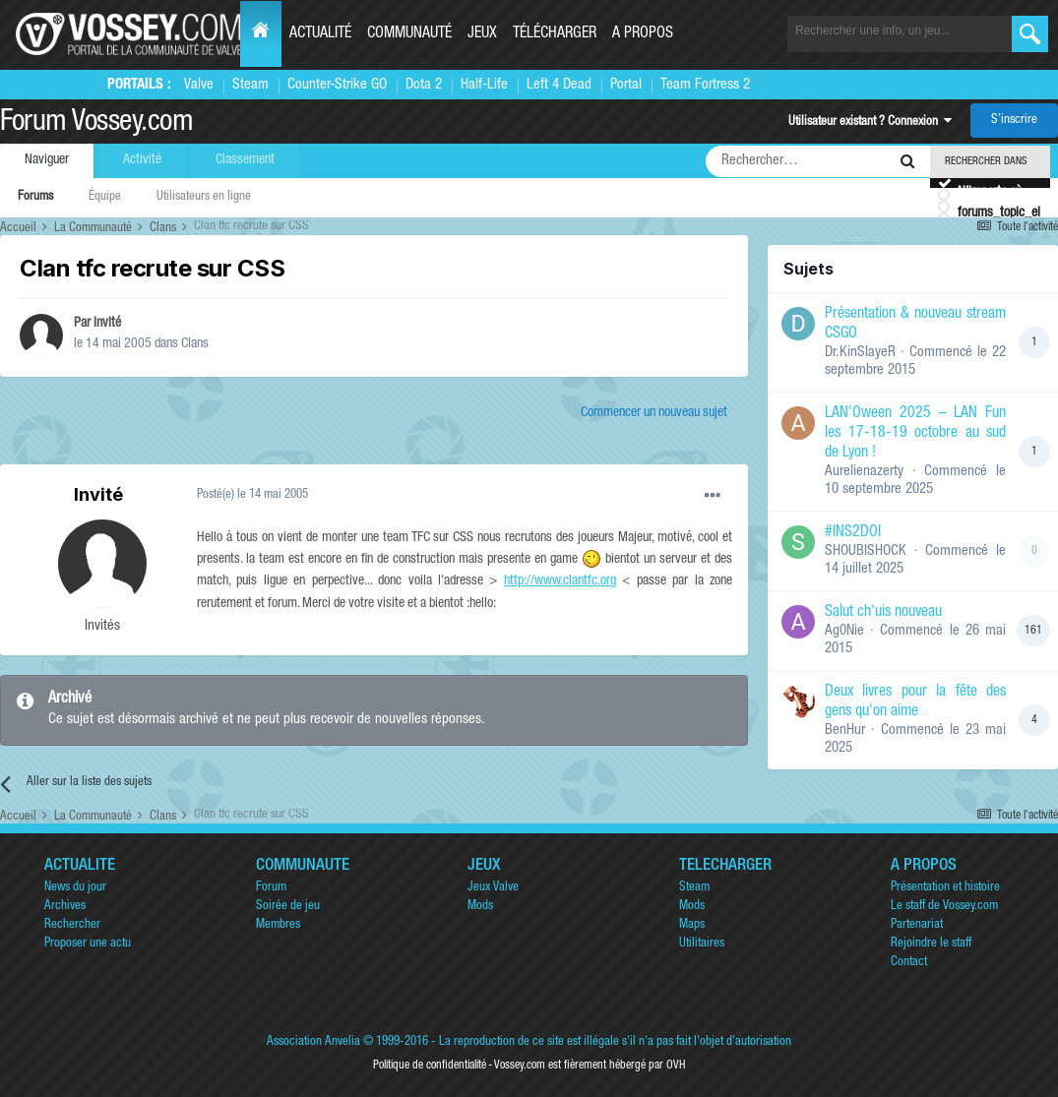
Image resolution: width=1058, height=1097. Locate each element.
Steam (250, 85)
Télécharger (554, 34)
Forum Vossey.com (96, 124)
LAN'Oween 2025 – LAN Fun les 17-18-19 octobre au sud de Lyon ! (915, 433)
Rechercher (72, 925)
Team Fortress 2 (705, 85)
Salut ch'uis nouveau (883, 613)
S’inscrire (1014, 120)
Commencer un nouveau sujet (654, 413)
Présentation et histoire (945, 888)
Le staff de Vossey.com (944, 906)
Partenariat (917, 925)
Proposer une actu (87, 944)
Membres (278, 925)
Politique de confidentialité (429, 1065)
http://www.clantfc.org (560, 581)
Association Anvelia (313, 1042)
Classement (245, 160)
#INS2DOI (853, 533)
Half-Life (484, 85)
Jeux (482, 34)
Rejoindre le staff (931, 944)
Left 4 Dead (559, 85)
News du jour (75, 888)
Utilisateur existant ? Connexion (870, 122)
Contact (909, 962)
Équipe (105, 197)
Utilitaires (701, 944)
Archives (65, 906)
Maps (692, 925)
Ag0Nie (844, 631)
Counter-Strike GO (337, 85)
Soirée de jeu (288, 906)
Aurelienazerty (864, 471)
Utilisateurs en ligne (203, 197)
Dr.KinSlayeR (860, 352)
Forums (35, 197)
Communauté (409, 34)
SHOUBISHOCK (865, 551)
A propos (642, 34)
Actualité (320, 34)
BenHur (845, 730)
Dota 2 (423, 85)
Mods (480, 906)
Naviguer (47, 160)
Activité (142, 160)
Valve (199, 85)
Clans (195, 344)
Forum (271, 888)
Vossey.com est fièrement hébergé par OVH (589, 1065)
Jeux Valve (493, 888)
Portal (626, 85)
